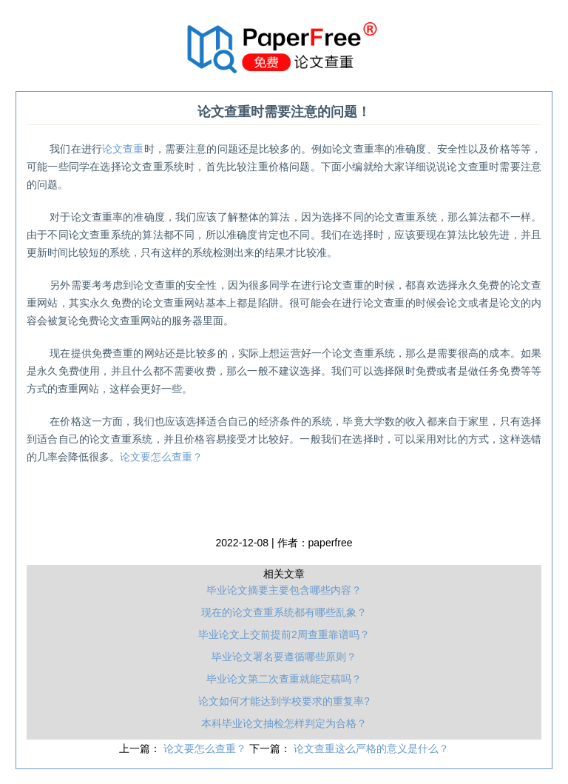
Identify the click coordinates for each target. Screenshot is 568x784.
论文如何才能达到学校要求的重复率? (284, 701)
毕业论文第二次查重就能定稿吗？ (284, 679)
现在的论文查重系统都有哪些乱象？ (284, 612)
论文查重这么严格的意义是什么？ (371, 748)
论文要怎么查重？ (161, 457)
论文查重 (123, 149)
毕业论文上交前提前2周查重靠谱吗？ (284, 634)
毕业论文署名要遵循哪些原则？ (284, 657)
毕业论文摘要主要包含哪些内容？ (284, 590)
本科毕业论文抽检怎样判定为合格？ (284, 723)
